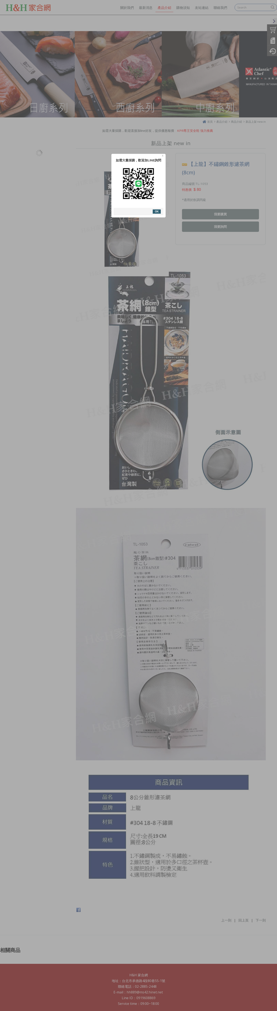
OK (157, 211)
